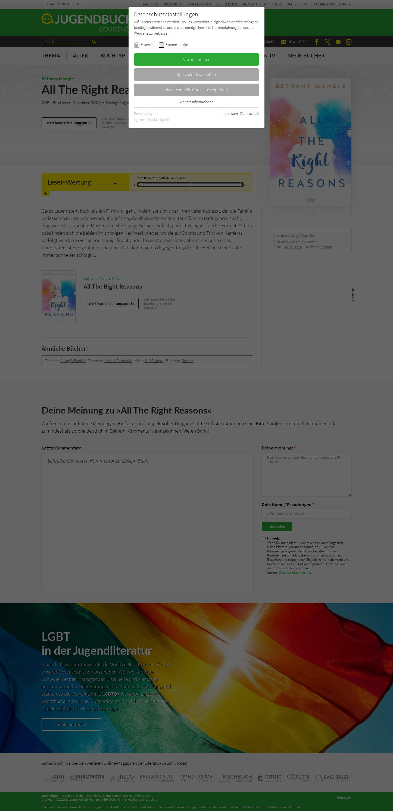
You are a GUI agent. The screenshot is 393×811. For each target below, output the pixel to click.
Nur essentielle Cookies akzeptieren (196, 89)
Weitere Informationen (196, 101)
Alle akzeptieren (196, 59)
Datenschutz (249, 113)
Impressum (229, 113)
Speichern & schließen (196, 74)
